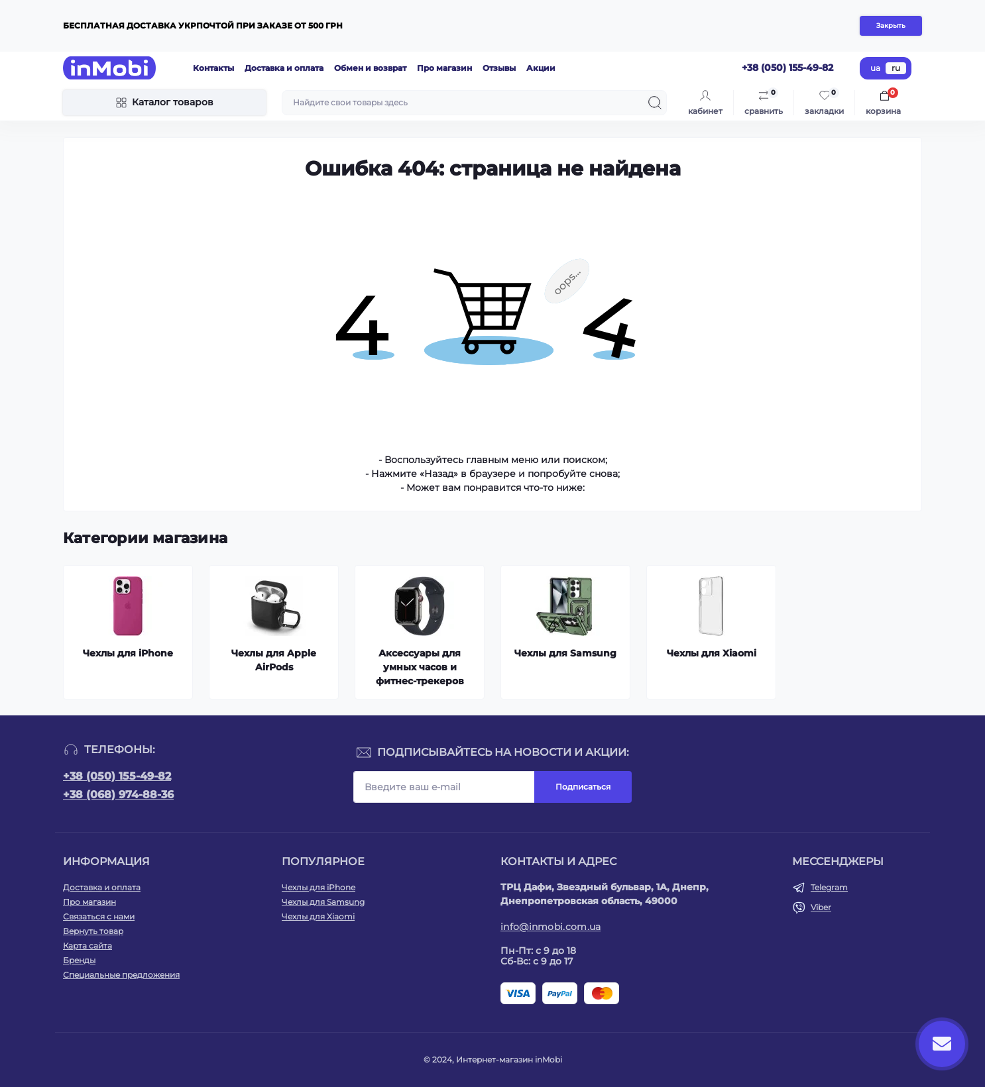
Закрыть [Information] (890, 25)
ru (896, 68)
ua (875, 68)
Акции (540, 68)
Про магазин (444, 68)
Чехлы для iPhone (318, 887)
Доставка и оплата (284, 68)
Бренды (79, 960)
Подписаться (582, 787)
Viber (821, 907)
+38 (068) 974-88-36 (118, 794)
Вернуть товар (93, 931)
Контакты (213, 68)
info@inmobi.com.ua (550, 927)
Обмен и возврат (370, 68)
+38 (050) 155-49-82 (117, 776)
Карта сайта (87, 946)
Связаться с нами (99, 916)
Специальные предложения (121, 975)
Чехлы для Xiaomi (318, 916)
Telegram (829, 887)
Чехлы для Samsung (323, 902)
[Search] (655, 102)
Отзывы (499, 68)
